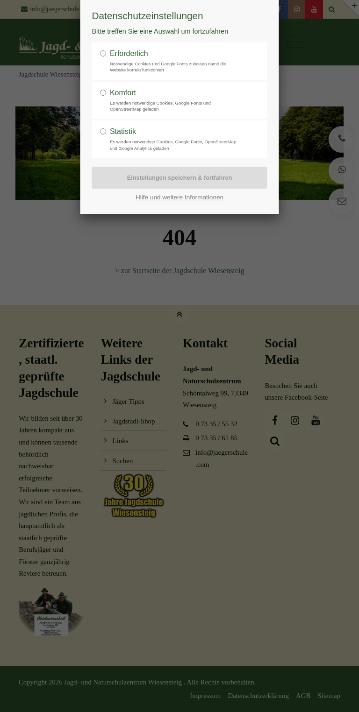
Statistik (123, 131)
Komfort (123, 93)
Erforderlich (129, 53)
